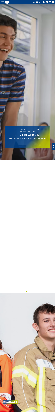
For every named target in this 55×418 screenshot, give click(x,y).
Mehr (27, 144)
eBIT (40, 2)
